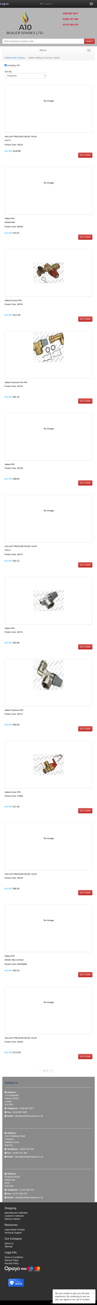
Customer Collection (14, 1216)
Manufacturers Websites (16, 1213)
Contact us (11, 1082)
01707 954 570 (70, 24)
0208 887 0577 (70, 13)
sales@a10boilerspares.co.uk (29, 1116)
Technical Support (13, 1232)
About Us (9, 1243)
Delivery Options (12, 1219)
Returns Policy (11, 1260)
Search (89, 41)
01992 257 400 (70, 19)
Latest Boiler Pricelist (15, 1229)
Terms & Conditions (14, 1257)
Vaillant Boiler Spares (15, 58)
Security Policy (12, 1263)
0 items (47, 3)
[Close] (93, 1293)
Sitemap (8, 1246)
